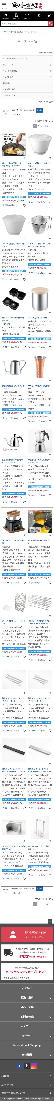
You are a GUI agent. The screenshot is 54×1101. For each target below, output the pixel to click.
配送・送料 (27, 997)
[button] (51, 126)
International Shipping (27, 1045)
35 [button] (46, 126)
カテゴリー (27, 1026)
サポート (27, 1035)
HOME (5, 32)
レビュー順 (16, 115)
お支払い (27, 988)
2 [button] (38, 126)
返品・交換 (27, 1007)
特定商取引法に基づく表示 (13, 1093)
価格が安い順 (17, 110)
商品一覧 (16, 16)
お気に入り (27, 16)
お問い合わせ (7, 1084)
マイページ (38, 16)
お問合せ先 (27, 1016)
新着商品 (6, 16)
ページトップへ (50, 921)
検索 (50, 23)
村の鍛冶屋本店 (17, 32)
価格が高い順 (29, 110)
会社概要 (27, 1054)
